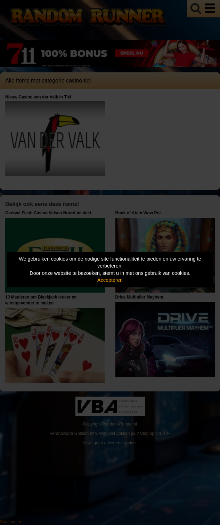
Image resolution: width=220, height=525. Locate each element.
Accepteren (110, 280)
